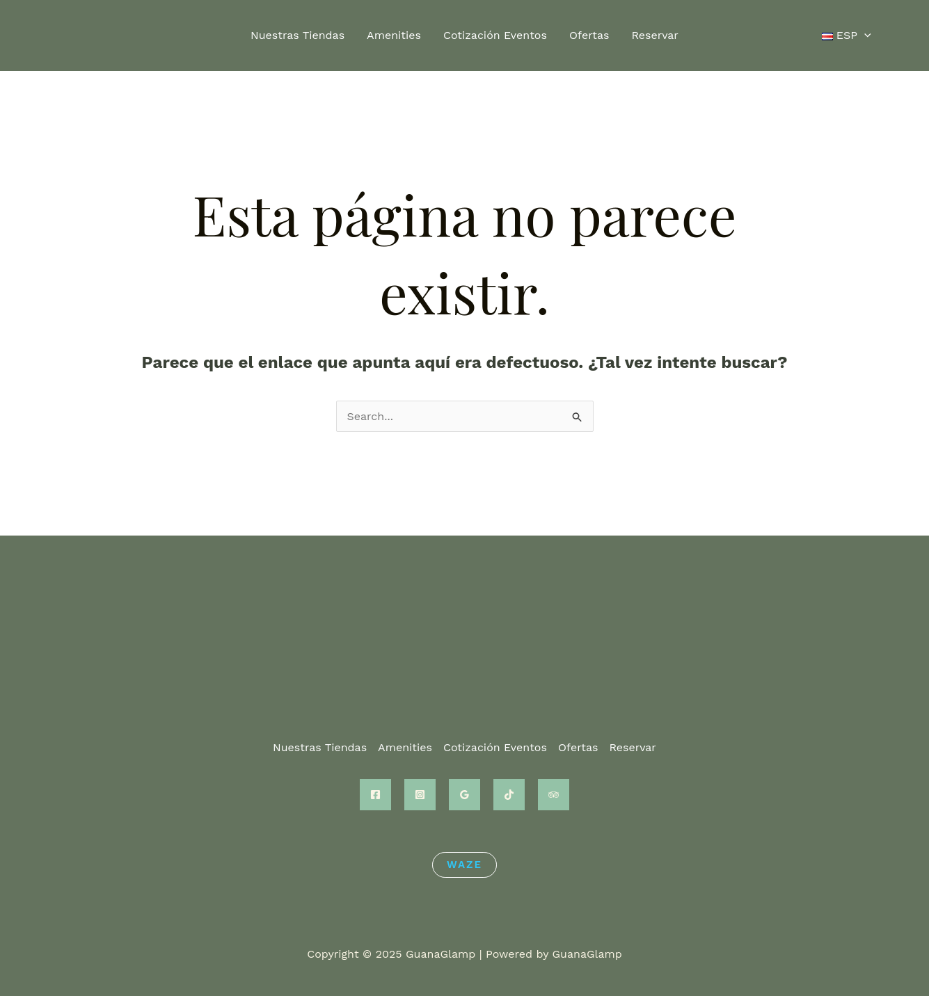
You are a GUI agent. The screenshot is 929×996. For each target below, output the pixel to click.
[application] (864, 35)
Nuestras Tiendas (297, 35)
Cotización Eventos (495, 35)
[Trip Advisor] (553, 794)
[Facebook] (375, 794)
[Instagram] (420, 794)
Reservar (654, 35)
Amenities (394, 35)
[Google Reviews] (464, 794)
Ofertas (589, 35)
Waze (464, 864)
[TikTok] (509, 794)
